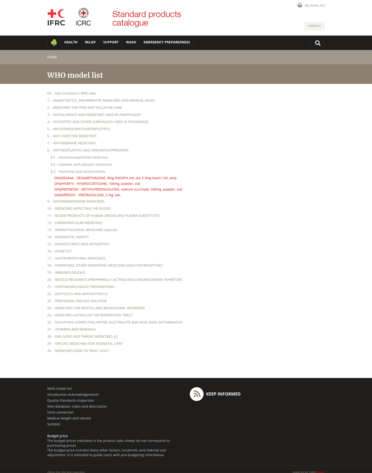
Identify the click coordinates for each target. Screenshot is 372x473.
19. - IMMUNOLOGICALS (66, 272)
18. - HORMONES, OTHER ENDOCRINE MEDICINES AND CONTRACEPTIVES (105, 265)
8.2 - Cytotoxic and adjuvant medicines (81, 164)
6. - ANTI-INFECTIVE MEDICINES (72, 136)
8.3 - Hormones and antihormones (78, 171)
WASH (131, 42)
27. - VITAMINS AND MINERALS (71, 329)
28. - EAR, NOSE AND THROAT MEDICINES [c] (82, 336)
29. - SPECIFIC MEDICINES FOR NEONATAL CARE (84, 343)
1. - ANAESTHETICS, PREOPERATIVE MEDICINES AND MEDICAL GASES (101, 100)
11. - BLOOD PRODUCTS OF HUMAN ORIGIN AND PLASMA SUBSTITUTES (103, 215)
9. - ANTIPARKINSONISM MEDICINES (75, 201)
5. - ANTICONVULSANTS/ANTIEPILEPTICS (78, 129)
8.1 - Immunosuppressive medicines (79, 157)
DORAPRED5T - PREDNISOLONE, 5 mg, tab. (87, 195)
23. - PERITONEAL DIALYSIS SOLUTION (77, 301)
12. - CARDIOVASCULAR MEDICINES (74, 222)
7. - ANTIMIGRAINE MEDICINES (71, 143)
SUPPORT (111, 42)
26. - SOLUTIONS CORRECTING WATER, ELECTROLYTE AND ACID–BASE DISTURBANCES (114, 322)
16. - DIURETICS (59, 251)
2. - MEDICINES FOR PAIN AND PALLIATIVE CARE (84, 107)
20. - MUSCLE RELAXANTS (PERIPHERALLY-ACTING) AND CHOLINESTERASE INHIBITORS (114, 279)
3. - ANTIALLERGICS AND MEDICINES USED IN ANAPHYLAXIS (94, 114)
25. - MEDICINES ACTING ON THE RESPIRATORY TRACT (90, 315)
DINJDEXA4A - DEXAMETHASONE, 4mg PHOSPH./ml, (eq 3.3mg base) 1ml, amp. (115, 178)
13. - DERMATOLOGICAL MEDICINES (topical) (82, 229)
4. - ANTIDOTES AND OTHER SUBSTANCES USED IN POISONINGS (98, 121)
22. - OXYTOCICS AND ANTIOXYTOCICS (77, 293)
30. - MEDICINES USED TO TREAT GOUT (78, 350)
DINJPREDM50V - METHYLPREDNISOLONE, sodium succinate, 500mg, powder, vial (118, 189)
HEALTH (71, 42)
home (52, 57)
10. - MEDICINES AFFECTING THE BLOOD (79, 208)
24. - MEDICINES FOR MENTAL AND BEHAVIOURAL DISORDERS (96, 308)
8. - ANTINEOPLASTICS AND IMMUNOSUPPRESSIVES (88, 150)
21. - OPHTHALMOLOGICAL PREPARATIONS (80, 286)
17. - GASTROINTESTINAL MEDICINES (76, 258)
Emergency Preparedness (167, 42)
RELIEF (90, 42)
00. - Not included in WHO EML (71, 93)
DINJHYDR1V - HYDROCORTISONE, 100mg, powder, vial (97, 183)
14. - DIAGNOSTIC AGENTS (68, 237)
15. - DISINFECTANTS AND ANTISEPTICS (78, 244)
